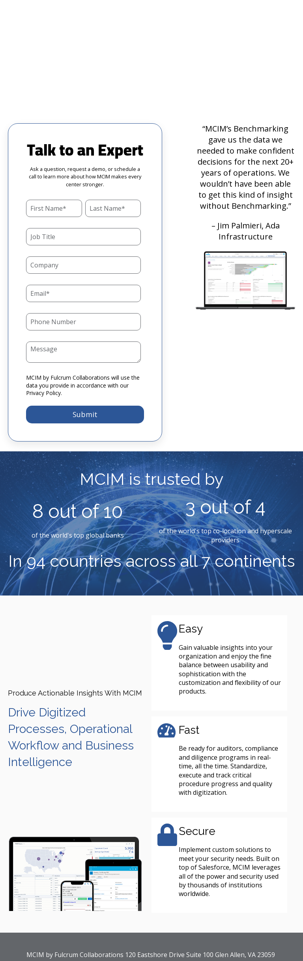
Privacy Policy (43, 345)
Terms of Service (218, 922)
